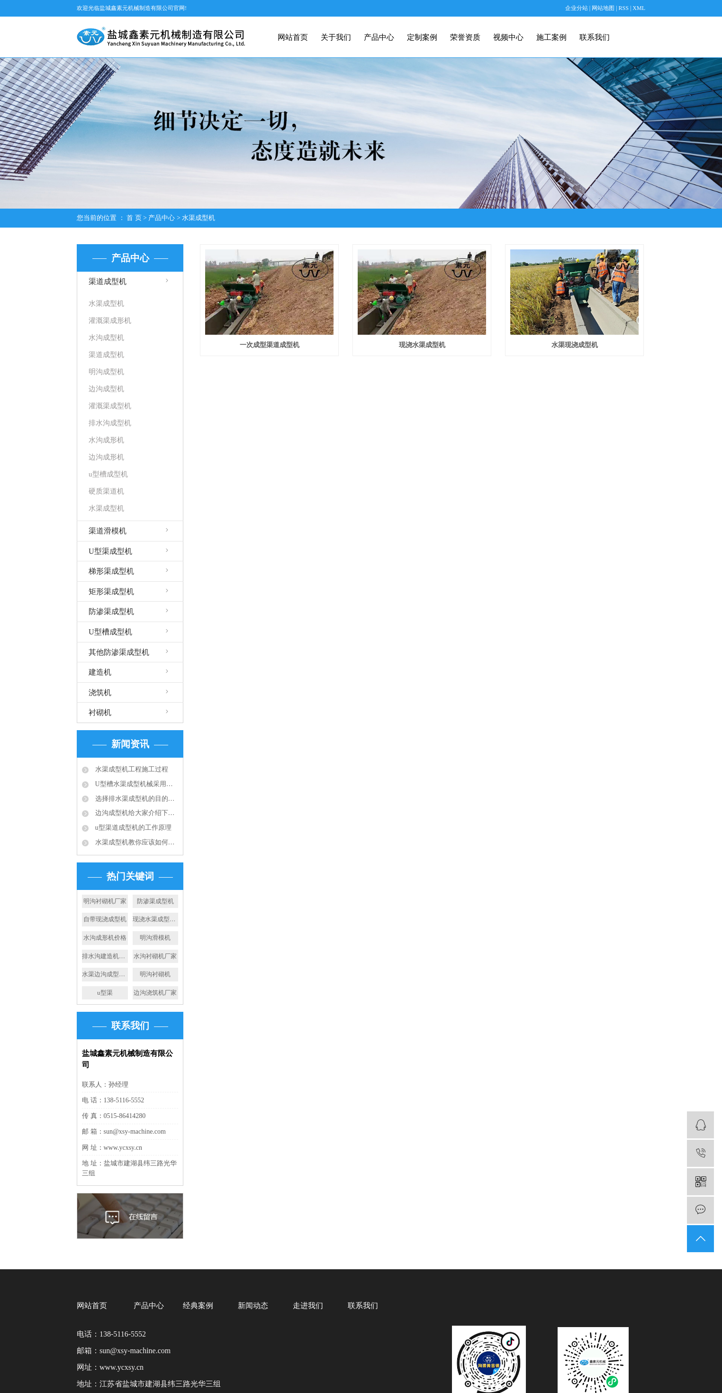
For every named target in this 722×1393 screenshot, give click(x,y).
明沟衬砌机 (155, 974)
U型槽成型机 (110, 632)
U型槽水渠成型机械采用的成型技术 (135, 784)
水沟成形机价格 (104, 937)
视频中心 (508, 37)
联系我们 (594, 37)
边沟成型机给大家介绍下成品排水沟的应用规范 (135, 812)
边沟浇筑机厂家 (155, 992)
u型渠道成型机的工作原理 (132, 827)
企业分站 (576, 8)
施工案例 (551, 37)
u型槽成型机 (108, 474)
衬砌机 (100, 712)
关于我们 (336, 37)
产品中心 (379, 37)
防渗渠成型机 (111, 611)
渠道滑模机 (107, 531)
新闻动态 (253, 1305)
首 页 (134, 217)
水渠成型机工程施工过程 (130, 769)
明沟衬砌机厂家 (104, 901)
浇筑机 (100, 692)
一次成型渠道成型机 (269, 344)
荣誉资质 (465, 37)
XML (638, 8)
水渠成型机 (198, 217)
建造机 (100, 672)
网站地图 (604, 8)
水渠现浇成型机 (574, 344)
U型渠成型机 (110, 551)
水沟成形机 (106, 440)
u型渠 (105, 992)
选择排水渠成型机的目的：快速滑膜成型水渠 (135, 798)
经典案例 (198, 1305)
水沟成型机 (106, 337)
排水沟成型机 (110, 423)
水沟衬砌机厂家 (155, 956)
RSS (624, 8)
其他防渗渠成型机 (119, 652)
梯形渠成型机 (111, 571)
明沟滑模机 (155, 937)
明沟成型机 (106, 372)
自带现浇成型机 (104, 919)
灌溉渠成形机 (110, 320)
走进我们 (308, 1305)
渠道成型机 (107, 281)
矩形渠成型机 (111, 591)
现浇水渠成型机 (422, 344)
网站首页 (293, 37)
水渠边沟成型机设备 (105, 974)
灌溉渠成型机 (110, 406)
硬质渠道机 (106, 491)
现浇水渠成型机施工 (156, 919)
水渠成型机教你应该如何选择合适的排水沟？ (135, 842)
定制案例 (422, 37)
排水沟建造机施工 (105, 956)
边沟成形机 (106, 457)
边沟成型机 (106, 389)
